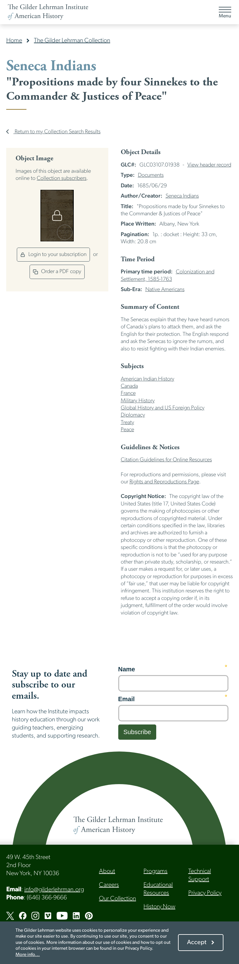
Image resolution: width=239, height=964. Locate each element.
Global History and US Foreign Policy (162, 408)
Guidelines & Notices (150, 447)
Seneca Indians (182, 196)
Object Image (34, 158)
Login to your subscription (53, 255)
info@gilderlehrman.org (54, 890)
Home (14, 41)
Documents (151, 175)
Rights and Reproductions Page (164, 482)
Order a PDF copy (57, 272)
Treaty (127, 423)
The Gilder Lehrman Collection (72, 41)
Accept (196, 942)
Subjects (132, 366)
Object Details (141, 152)
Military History (138, 401)
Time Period (138, 259)
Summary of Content (150, 307)
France (128, 393)
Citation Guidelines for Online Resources (166, 460)
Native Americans (165, 290)
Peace (127, 430)
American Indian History (147, 379)
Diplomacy (133, 415)
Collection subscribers (62, 178)
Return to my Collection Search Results (53, 132)
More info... (28, 955)
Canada (129, 386)
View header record (209, 165)
